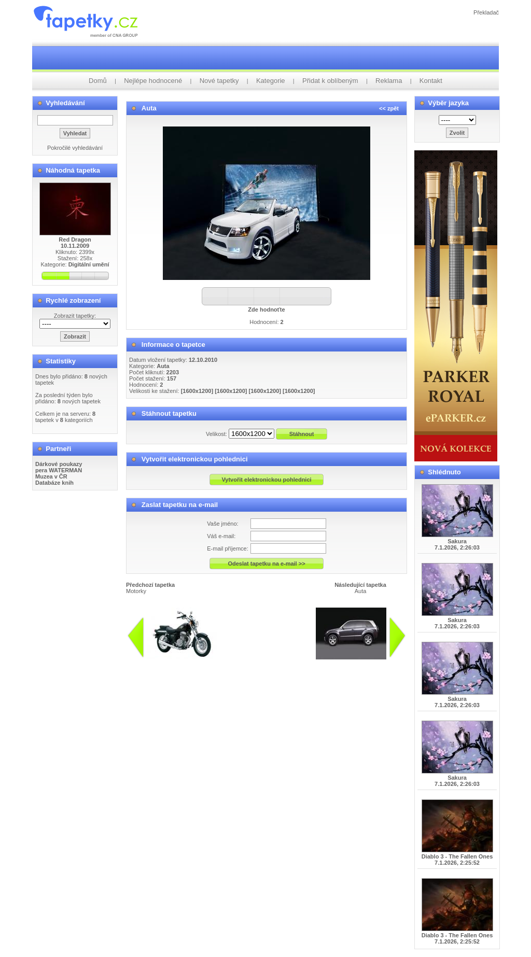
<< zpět (389, 108)
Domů (98, 81)
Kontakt (431, 81)
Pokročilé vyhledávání (75, 148)
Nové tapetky (219, 81)
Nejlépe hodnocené (153, 81)
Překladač (486, 12)
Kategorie (270, 81)
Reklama (388, 81)
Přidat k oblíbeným (330, 81)
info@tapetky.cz (304, 663)
